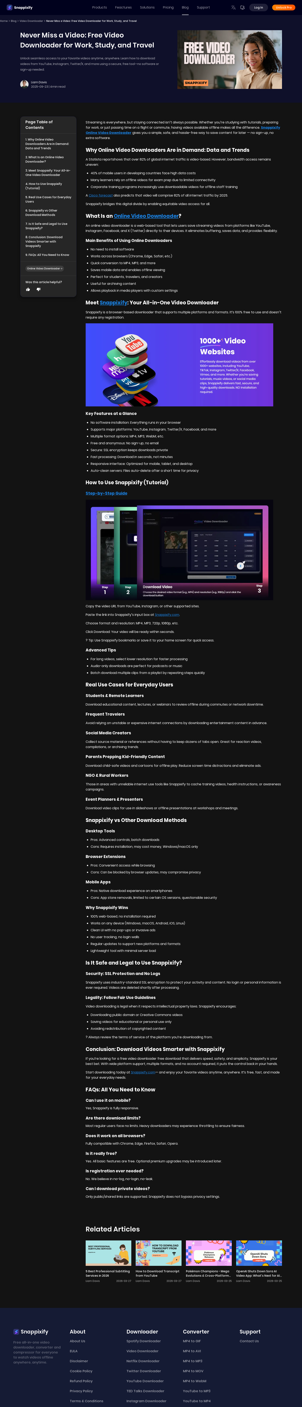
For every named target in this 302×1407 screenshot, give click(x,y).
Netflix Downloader (143, 1361)
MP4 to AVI (192, 1351)
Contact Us (249, 1341)
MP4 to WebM (194, 1381)
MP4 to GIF (192, 1341)
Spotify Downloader (144, 1341)
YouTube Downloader (145, 1381)
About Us (77, 1341)
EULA (74, 1351)
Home (4, 21)
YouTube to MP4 (197, 1401)
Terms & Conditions (86, 1401)
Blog (185, 7)
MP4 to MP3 (192, 1361)
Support (203, 7)
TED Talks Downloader (145, 1391)
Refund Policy (81, 1381)
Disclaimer (79, 1361)
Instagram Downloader (147, 1401)
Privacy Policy (81, 1391)
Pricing (168, 7)
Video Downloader (31, 21)
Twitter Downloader (144, 1371)
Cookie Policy (81, 1371)
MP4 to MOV (193, 1371)
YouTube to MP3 (197, 1391)
